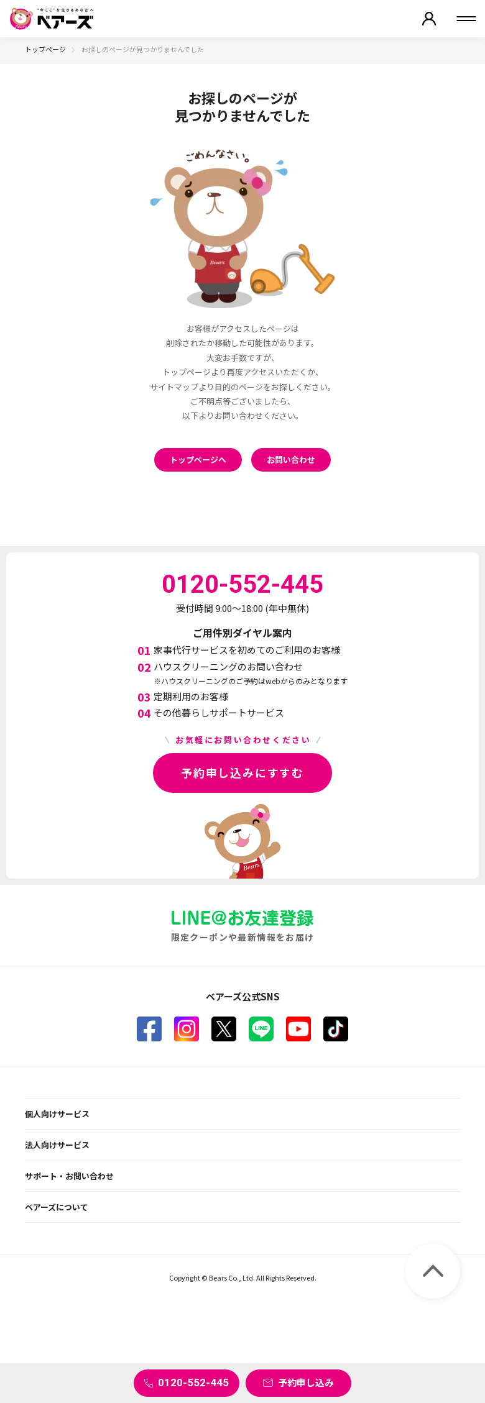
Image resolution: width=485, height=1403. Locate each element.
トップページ (45, 49)
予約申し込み (306, 1382)
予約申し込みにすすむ (242, 772)
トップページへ (198, 459)
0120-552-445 (193, 1382)
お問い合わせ (291, 459)
